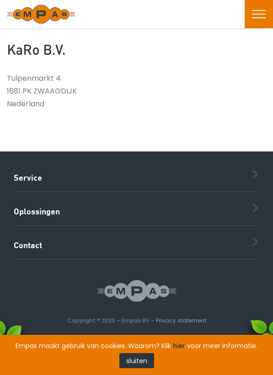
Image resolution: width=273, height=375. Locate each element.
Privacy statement (181, 320)
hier (179, 345)
